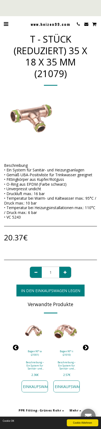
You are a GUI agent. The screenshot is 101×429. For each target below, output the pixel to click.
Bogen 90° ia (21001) (35, 353)
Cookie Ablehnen (82, 423)
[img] (35, 332)
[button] (6, 23)
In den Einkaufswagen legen (50, 290)
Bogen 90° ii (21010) (66, 353)
